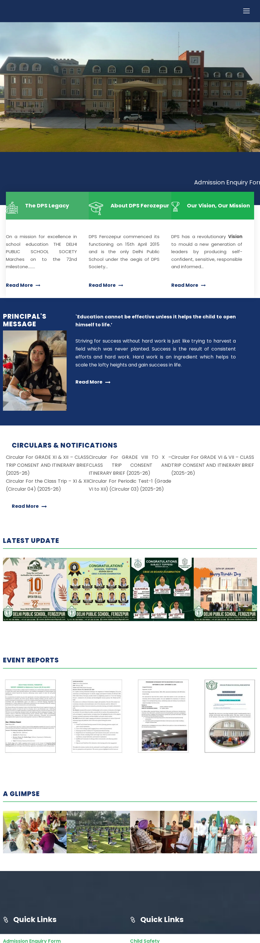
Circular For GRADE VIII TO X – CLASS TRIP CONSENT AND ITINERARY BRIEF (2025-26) (130, 477)
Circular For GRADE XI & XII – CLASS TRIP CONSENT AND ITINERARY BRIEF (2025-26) (47, 477)
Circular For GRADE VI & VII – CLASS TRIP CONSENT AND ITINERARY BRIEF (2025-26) (212, 477)
